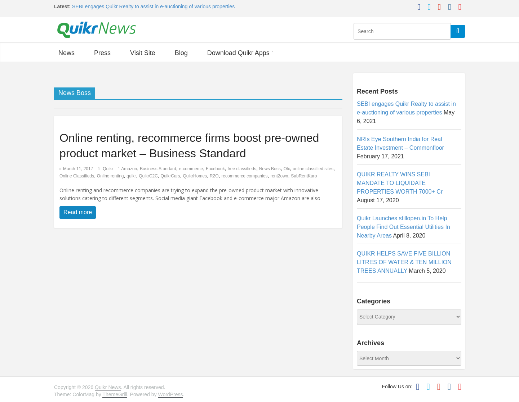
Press (102, 53)
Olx (287, 168)
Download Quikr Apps (238, 53)
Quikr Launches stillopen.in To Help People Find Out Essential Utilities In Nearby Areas (403, 227)
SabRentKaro (304, 176)
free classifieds (242, 168)
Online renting (110, 176)
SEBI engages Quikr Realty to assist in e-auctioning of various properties (153, 6)
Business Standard (158, 168)
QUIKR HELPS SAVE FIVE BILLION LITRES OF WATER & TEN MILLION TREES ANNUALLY (404, 262)
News (66, 53)
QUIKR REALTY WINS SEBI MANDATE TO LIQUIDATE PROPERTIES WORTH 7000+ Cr (400, 183)
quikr (131, 176)
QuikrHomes (195, 176)
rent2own (279, 176)
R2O (214, 176)
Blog (181, 53)
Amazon (129, 168)
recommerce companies (244, 176)
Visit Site (142, 53)
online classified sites (313, 168)
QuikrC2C (148, 176)
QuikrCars (170, 176)
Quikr (108, 168)
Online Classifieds (76, 176)
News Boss (270, 168)
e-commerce (191, 168)
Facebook (215, 168)
